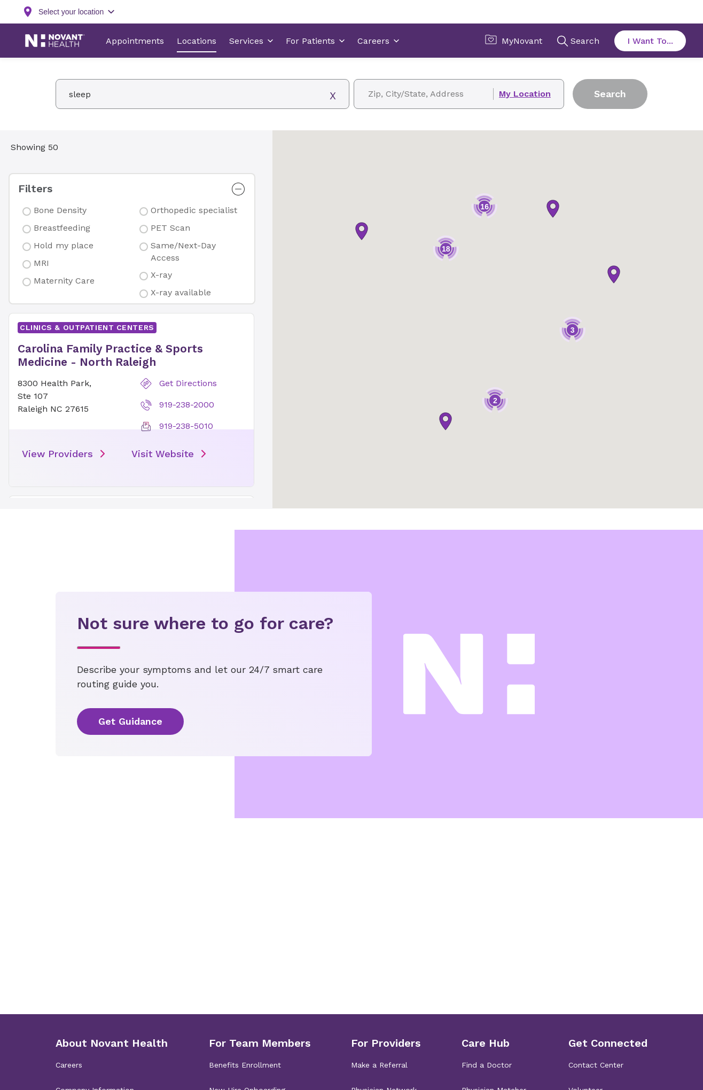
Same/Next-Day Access (183, 251)
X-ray (161, 275)
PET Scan (170, 228)
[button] (131, 400)
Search (610, 93)
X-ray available (181, 292)
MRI (41, 263)
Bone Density (60, 210)
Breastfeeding (62, 228)
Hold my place (63, 245)
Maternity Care (64, 281)
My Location (525, 94)
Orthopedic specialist (194, 210)
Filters (35, 188)
